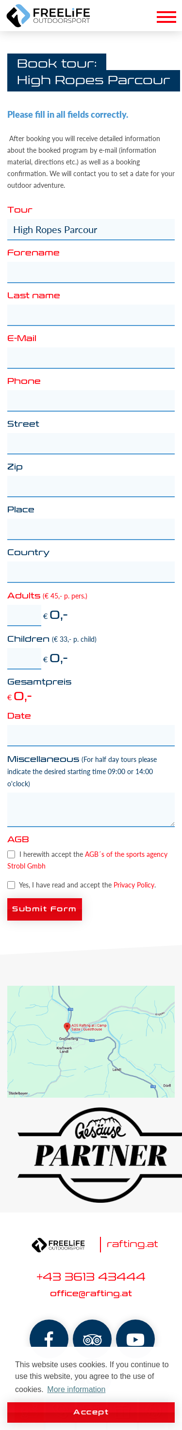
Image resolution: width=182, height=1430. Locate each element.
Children (52, 639)
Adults (47, 596)
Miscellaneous (82, 771)
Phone (24, 382)
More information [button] (76, 1389)
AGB (18, 840)
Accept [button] (91, 1412)
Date (19, 717)
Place (20, 510)
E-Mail (21, 339)
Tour (20, 211)
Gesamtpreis (39, 683)
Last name (33, 296)
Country (28, 553)
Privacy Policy (134, 885)
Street (23, 425)
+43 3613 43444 (91, 1277)
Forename (33, 253)
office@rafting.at (91, 1294)
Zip (15, 467)
